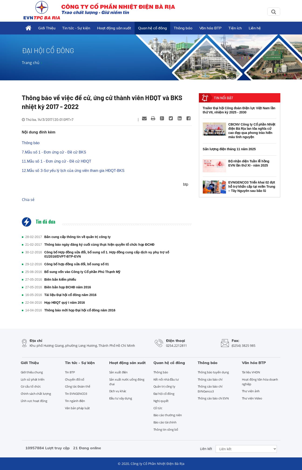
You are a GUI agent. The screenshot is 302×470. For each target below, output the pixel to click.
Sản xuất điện (118, 372)
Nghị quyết (161, 401)
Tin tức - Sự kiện (76, 28)
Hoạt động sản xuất (114, 28)
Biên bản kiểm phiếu (60, 279)
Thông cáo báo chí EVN (213, 398)
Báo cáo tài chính (164, 422)
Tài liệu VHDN (251, 372)
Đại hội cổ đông (164, 394)
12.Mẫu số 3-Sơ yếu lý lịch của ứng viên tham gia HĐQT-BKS (73, 171)
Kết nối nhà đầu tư (166, 379)
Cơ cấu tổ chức (31, 386)
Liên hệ (255, 28)
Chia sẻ (28, 199)
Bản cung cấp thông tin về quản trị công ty (77, 237)
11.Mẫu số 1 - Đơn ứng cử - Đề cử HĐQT (57, 161)
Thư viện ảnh (251, 391)
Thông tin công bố (165, 429)
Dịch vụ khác (117, 391)
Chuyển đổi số (75, 379)
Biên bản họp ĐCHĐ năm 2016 (67, 287)
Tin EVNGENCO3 (76, 394)
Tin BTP (70, 372)
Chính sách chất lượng (36, 394)
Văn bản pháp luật (77, 408)
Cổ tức (157, 408)
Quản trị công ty (164, 386)
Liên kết (206, 448)
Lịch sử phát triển (32, 379)
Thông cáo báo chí (210, 379)
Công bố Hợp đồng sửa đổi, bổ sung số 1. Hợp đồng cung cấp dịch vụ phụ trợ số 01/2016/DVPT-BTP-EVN (106, 254)
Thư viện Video (252, 398)
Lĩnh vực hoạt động (34, 401)
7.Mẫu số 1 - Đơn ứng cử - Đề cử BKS (54, 152)
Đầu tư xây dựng (120, 398)
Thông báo (183, 28)
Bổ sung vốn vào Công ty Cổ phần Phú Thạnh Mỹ (82, 272)
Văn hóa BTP (210, 28)
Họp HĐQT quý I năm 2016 (64, 302)
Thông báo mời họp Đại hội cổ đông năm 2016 (79, 310)
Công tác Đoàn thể (77, 386)
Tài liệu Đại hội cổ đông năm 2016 (70, 295)
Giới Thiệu (46, 28)
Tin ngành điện (75, 401)
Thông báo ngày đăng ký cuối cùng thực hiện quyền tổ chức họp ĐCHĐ (99, 244)
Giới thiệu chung (32, 372)
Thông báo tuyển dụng (213, 372)
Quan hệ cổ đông (152, 28)
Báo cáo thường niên (167, 415)
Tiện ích (234, 28)
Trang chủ (30, 62)
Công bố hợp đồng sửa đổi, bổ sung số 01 (76, 264)
